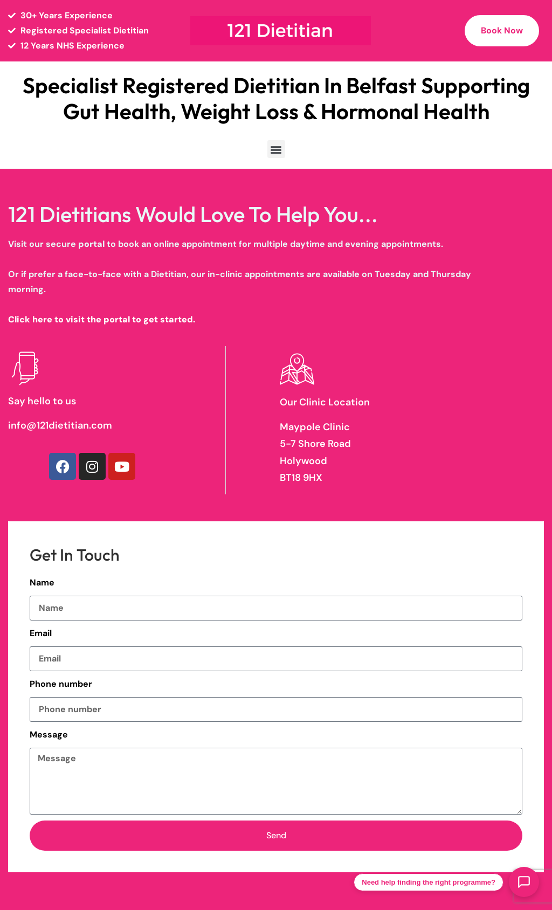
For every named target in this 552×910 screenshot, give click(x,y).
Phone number (61, 684)
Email (41, 633)
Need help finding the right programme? (428, 882)
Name (42, 582)
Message (49, 734)
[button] (276, 149)
